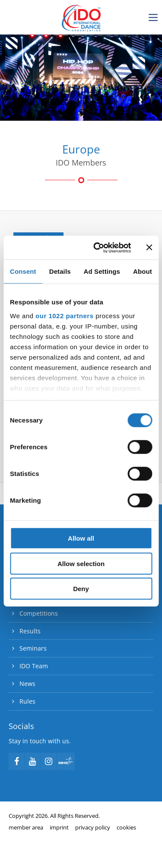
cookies (126, 827)
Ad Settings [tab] (102, 271)
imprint (59, 827)
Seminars (33, 648)
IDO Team (33, 666)
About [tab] (142, 271)
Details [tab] (60, 271)
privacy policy (92, 827)
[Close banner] (149, 247)
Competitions (38, 613)
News (27, 683)
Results (30, 631)
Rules (27, 701)
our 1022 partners (64, 315)
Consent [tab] (23, 271)
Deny (81, 588)
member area (26, 827)
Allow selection (81, 563)
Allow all (81, 538)
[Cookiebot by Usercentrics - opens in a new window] (97, 247)
